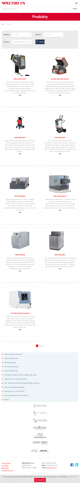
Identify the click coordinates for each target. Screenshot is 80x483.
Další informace (73, 477)
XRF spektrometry (10, 362)
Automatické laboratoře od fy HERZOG (16, 395)
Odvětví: (38, 34)
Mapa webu (5, 468)
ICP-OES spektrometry (11, 366)
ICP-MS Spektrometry (11, 371)
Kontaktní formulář (7, 470)
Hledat (75, 9)
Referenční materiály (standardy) (14, 387)
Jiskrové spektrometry (11, 358)
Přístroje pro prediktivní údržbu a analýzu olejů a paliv (20, 375)
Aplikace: (7, 34)
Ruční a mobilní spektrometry (13, 354)
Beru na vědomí (40, 480)
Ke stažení (5, 466)
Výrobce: (7, 42)
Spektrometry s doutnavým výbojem (15, 379)
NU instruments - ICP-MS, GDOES (14, 391)
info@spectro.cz (52, 468)
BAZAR (6, 399)
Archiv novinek (6, 463)
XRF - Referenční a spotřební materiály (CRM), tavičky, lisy (21, 383)
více (20, 95)
